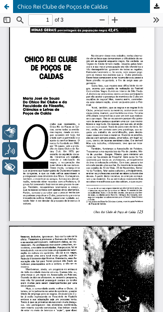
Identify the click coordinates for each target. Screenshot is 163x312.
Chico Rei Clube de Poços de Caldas (62, 6)
